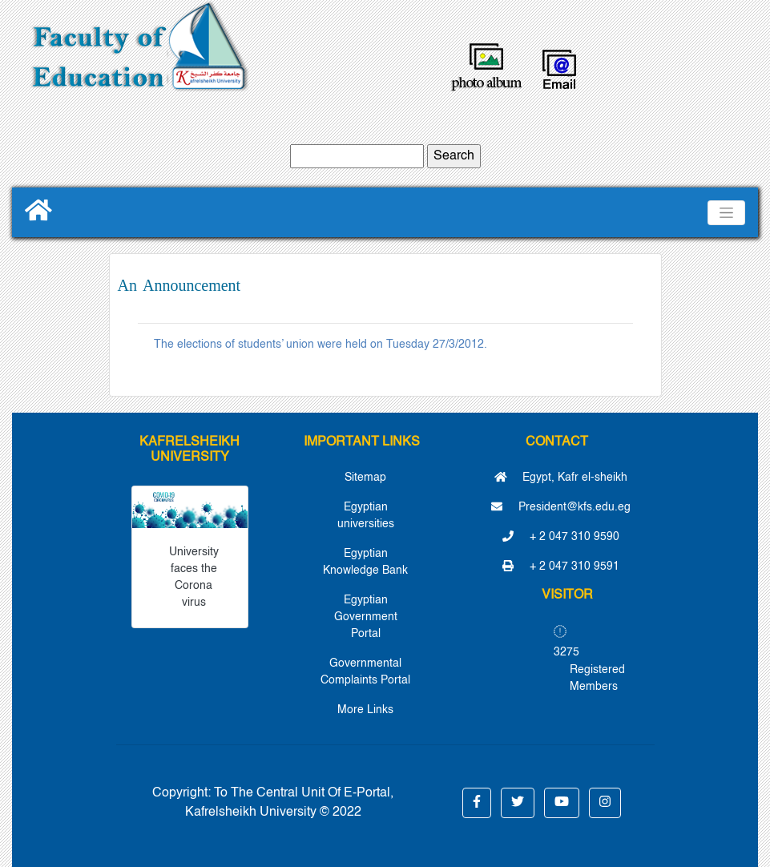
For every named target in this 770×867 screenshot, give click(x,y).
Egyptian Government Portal (365, 617)
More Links (365, 710)
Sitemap (365, 477)
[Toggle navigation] (726, 212)
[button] (476, 803)
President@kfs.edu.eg (561, 507)
